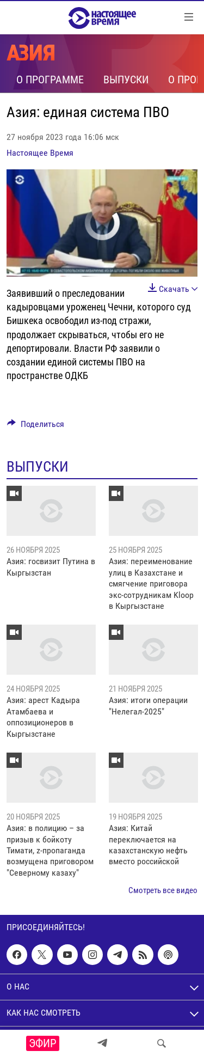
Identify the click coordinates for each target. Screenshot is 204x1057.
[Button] (35, 427)
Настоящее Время (40, 153)
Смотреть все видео (162, 890)
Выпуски (126, 79)
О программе (50, 79)
